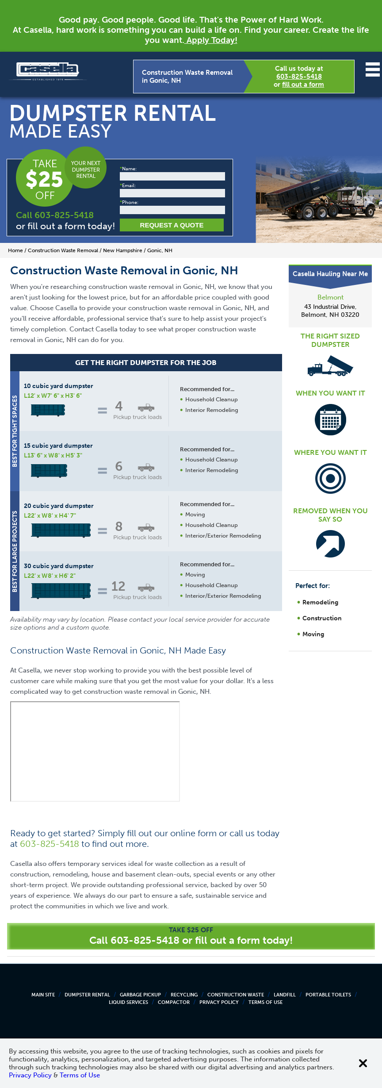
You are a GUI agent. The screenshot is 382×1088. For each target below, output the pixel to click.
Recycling (184, 995)
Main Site (43, 995)
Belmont (330, 297)
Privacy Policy (219, 1002)
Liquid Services (128, 1002)
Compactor (174, 1002)
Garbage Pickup (140, 995)
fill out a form (303, 84)
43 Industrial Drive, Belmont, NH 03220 (330, 311)
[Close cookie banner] (363, 1063)
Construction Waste (235, 995)
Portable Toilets (328, 995)
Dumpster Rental (87, 995)
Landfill (285, 995)
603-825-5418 (299, 77)
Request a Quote (172, 225)
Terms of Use (265, 1002)
